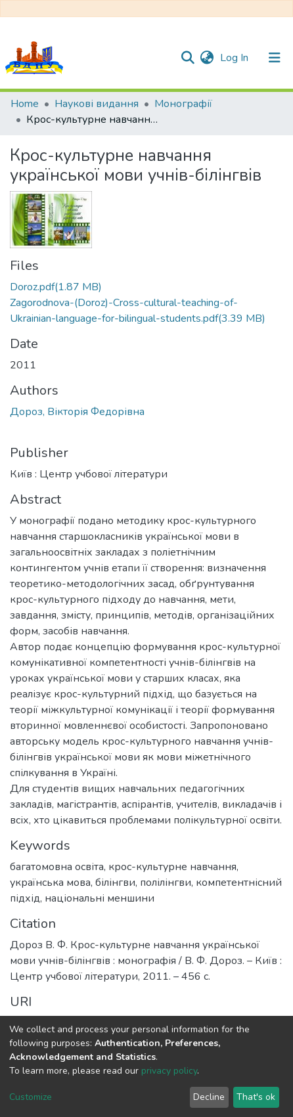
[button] (206, 58)
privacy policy (169, 1070)
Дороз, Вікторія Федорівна (77, 412)
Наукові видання (97, 104)
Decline (209, 1097)
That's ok (256, 1097)
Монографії (183, 104)
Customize (30, 1097)
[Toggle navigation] (274, 58)
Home (25, 104)
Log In (235, 58)
